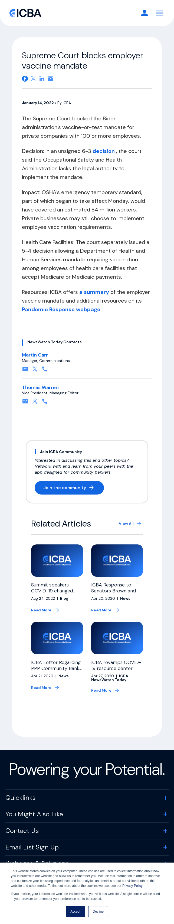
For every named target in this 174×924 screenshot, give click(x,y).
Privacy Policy (132, 886)
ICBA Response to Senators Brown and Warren (113, 591)
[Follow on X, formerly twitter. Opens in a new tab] (35, 371)
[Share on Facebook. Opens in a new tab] (25, 79)
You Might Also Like (34, 817)
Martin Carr (35, 354)
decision (104, 151)
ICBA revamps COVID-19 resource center (116, 668)
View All (126, 523)
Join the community (73, 489)
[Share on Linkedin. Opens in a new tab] (42, 78)
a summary (94, 292)
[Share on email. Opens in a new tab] (50, 78)
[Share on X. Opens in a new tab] (33, 78)
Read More (41, 610)
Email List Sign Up (32, 850)
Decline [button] (98, 911)
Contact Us (22, 833)
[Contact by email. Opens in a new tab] (25, 371)
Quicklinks (20, 800)
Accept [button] (75, 911)
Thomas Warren (40, 387)
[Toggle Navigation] (160, 13)
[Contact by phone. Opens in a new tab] (44, 371)
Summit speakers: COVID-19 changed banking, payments (52, 591)
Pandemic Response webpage (62, 309)
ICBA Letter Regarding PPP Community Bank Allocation (56, 671)
